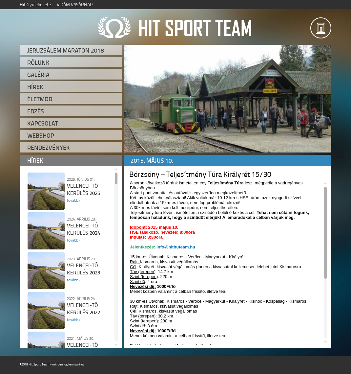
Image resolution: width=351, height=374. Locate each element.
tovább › (73, 200)
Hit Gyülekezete (35, 4)
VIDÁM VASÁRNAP (75, 4)
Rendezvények (48, 147)
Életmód (39, 99)
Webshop (40, 135)
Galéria (38, 74)
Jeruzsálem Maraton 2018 (65, 50)
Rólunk (38, 62)
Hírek (35, 86)
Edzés (35, 111)
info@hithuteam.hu (175, 247)
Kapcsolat (42, 123)
